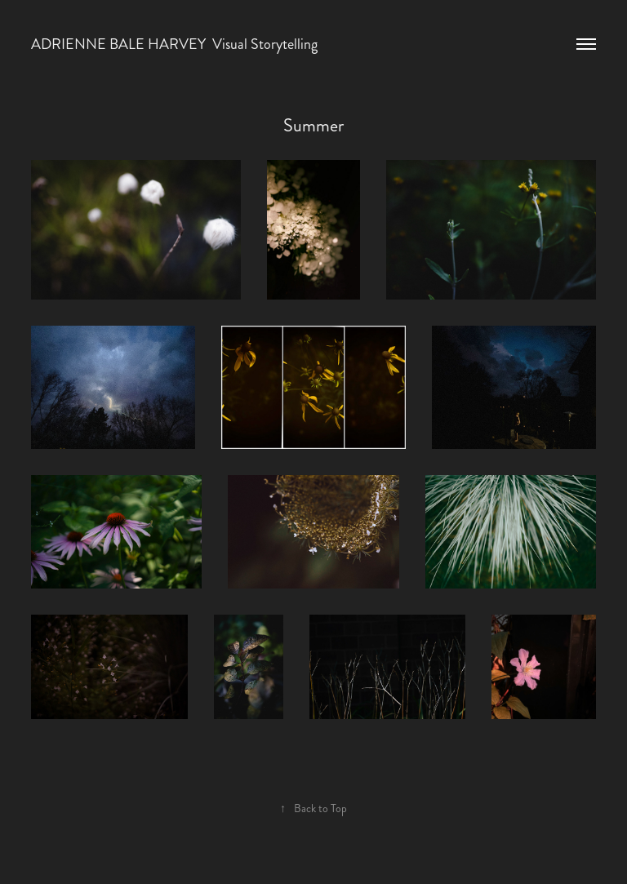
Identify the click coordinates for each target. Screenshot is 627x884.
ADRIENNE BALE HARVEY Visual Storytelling (174, 44)
